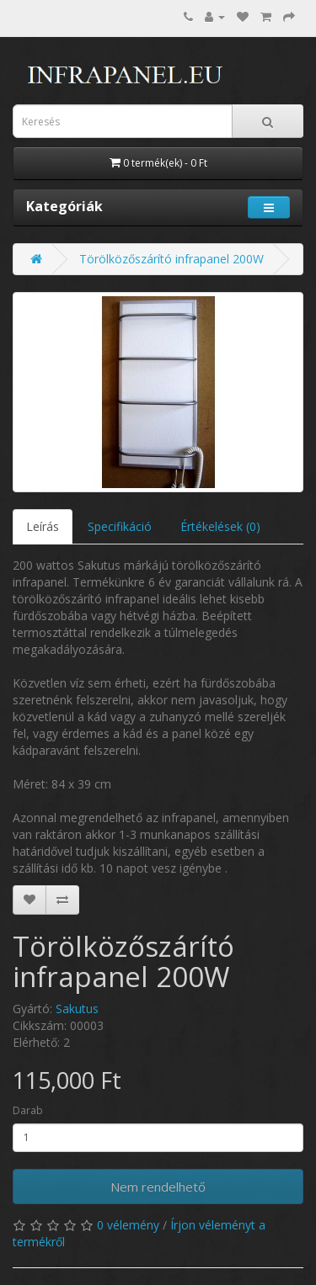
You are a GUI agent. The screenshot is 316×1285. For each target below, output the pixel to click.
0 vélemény (128, 1225)
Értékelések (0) (220, 526)
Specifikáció (120, 526)
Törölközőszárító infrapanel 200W (171, 259)
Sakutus (77, 1009)
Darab (28, 1110)
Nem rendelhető (158, 1186)
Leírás (42, 526)
